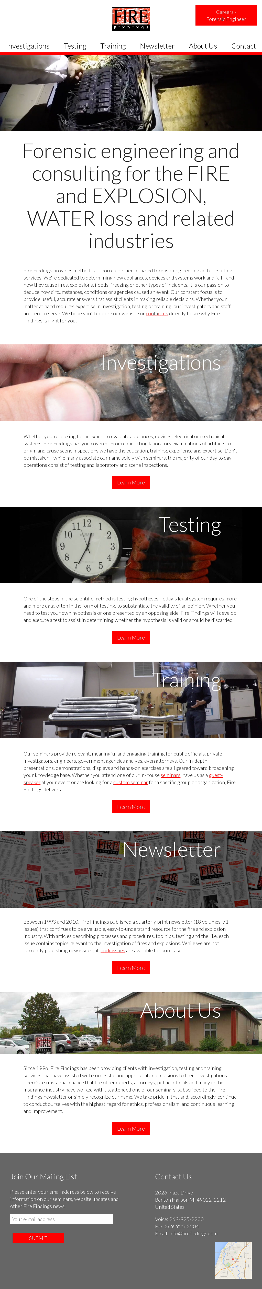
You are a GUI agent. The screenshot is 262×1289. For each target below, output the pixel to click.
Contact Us (173, 1176)
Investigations (28, 45)
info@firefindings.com (193, 1233)
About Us (203, 45)
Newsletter (157, 45)
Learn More (131, 482)
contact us (157, 313)
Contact (243, 45)
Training (113, 45)
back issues (113, 950)
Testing (75, 45)
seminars (170, 775)
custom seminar (130, 782)
